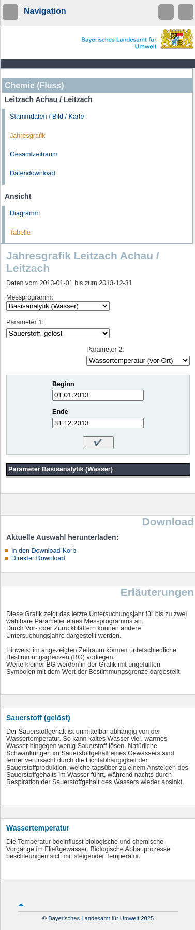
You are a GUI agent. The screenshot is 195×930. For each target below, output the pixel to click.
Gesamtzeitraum (33, 154)
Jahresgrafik (28, 135)
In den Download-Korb (43, 550)
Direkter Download (38, 558)
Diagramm (25, 213)
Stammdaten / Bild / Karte (47, 116)
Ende (60, 412)
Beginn (63, 384)
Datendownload (32, 173)
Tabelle (20, 232)
